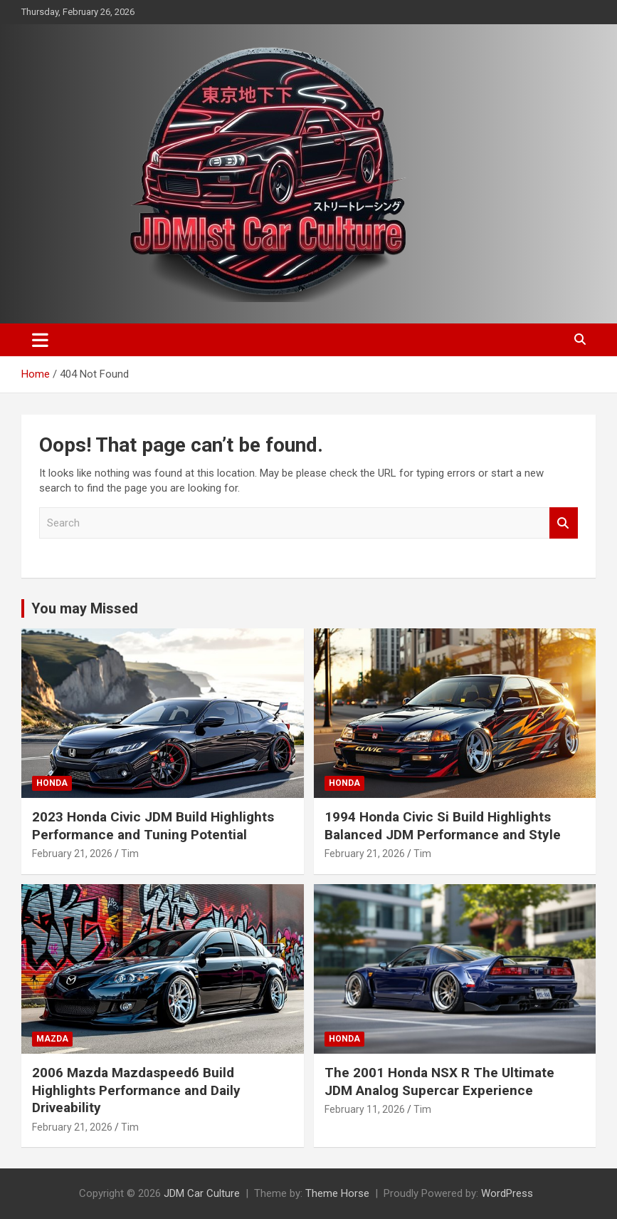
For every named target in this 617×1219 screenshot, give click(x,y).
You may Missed (84, 608)
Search (563, 523)
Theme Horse (337, 1193)
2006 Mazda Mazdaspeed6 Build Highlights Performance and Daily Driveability (136, 1090)
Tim (130, 853)
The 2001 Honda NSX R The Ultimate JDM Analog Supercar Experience (439, 1081)
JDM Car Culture (202, 1193)
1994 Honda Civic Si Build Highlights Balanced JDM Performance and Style (443, 826)
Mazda (52, 1039)
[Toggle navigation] (40, 339)
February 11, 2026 (365, 1109)
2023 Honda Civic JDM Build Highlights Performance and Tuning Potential (153, 826)
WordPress (507, 1193)
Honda (52, 783)
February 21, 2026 (72, 853)
